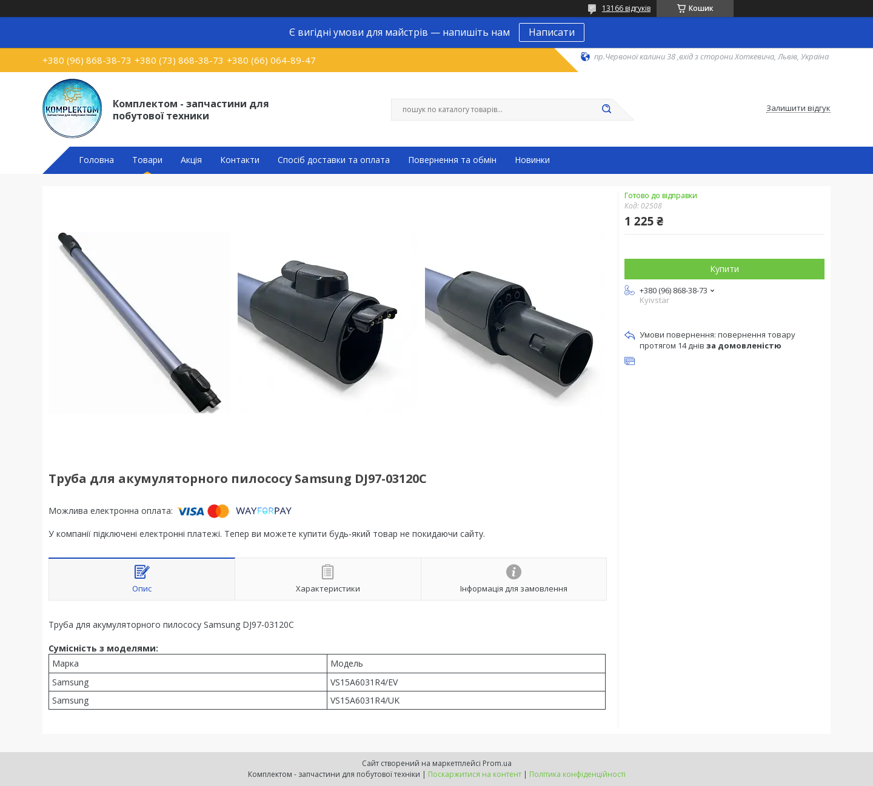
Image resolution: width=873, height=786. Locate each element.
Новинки (532, 160)
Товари (147, 160)
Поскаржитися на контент (474, 774)
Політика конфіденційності (577, 774)
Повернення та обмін (452, 160)
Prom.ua (497, 763)
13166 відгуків (626, 8)
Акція (191, 160)
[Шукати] (606, 110)
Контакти (239, 160)
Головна (96, 160)
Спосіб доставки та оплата (334, 160)
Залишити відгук (798, 108)
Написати (552, 32)
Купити (724, 269)
